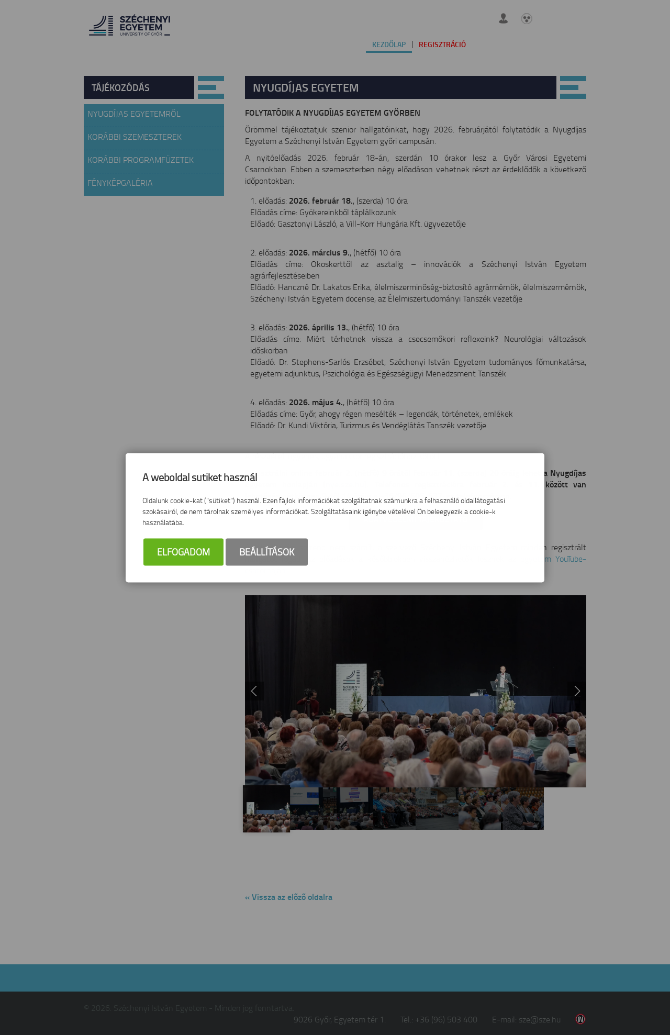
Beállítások (266, 553)
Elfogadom (183, 553)
